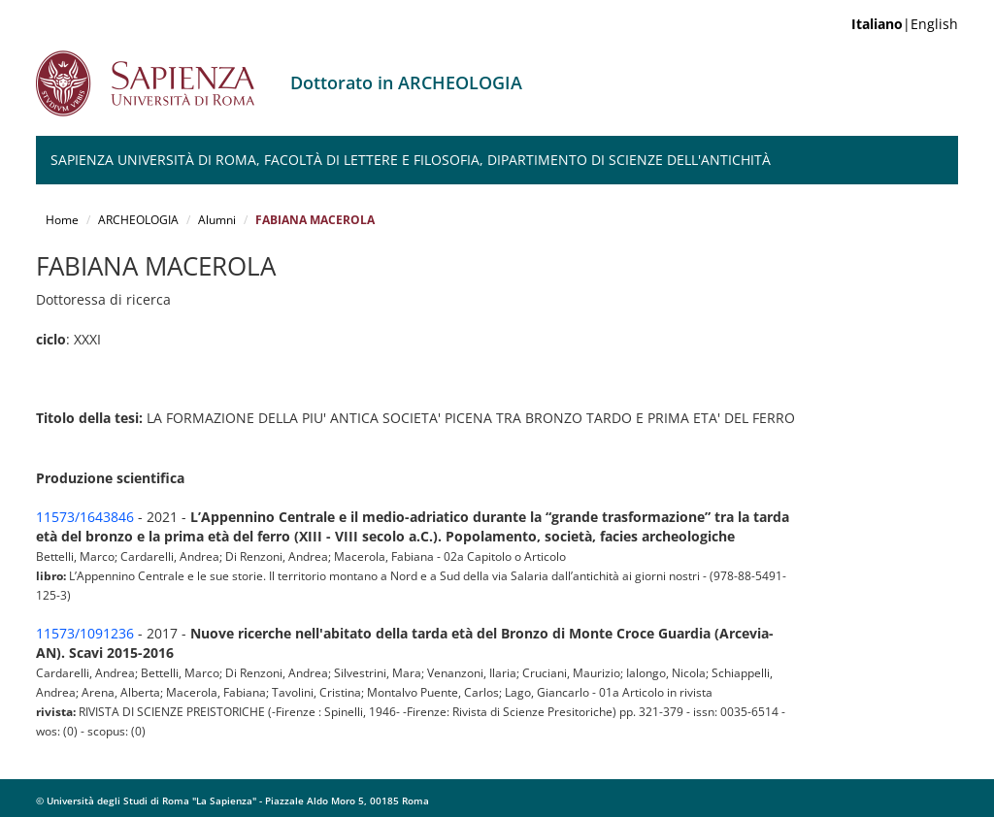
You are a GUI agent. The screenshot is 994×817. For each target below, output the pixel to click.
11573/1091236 (85, 633)
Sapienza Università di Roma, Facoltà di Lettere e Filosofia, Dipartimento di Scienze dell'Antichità (410, 159)
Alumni (217, 220)
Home (62, 220)
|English (904, 24)
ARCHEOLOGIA (138, 220)
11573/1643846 (85, 516)
